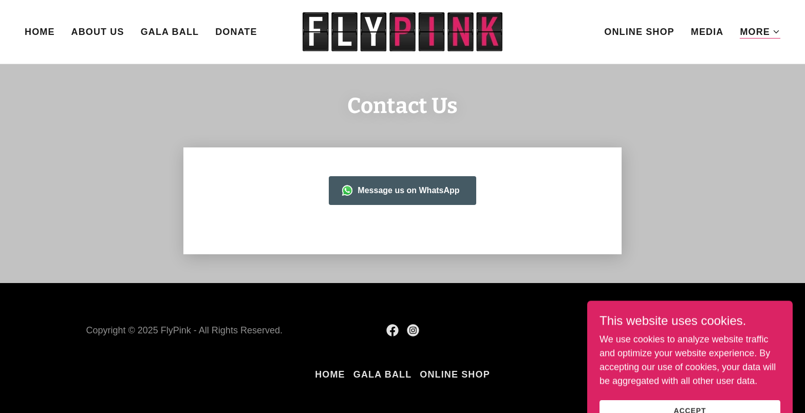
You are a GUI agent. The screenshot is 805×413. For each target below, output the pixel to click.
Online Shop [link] (639, 32)
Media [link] (707, 32)
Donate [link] (236, 32)
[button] (760, 32)
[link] (402, 31)
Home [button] (330, 374)
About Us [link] (97, 32)
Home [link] (40, 32)
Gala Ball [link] (170, 32)
